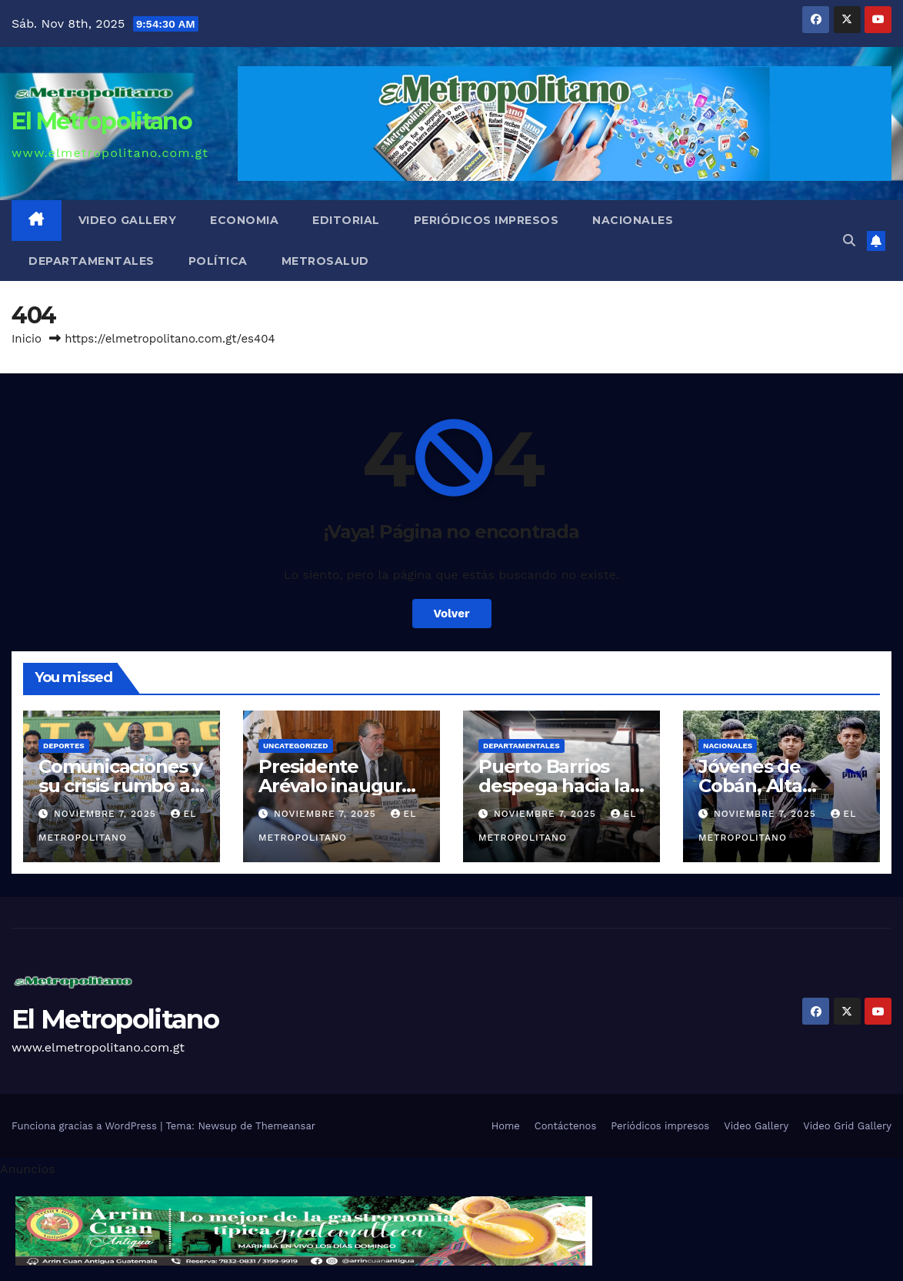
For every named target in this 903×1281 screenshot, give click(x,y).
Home (505, 1126)
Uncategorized (295, 745)
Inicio (27, 339)
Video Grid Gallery (847, 1126)
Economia (244, 220)
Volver (452, 613)
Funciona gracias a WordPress (86, 1126)
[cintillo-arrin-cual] (303, 1229)
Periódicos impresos (486, 220)
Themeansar (285, 1126)
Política (218, 261)
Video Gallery (127, 220)
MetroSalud (325, 261)
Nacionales (632, 220)
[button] (849, 240)
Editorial (346, 220)
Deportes (64, 745)
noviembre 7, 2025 (107, 813)
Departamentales (91, 261)
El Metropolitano (102, 121)
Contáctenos (565, 1126)
